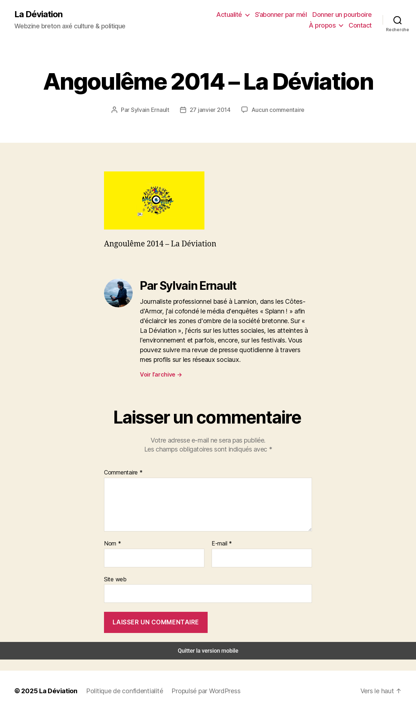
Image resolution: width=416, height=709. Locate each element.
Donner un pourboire (307, 14)
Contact (361, 25)
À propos (352, 14)
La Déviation (37, 14)
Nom (111, 543)
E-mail (221, 543)
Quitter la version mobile (208, 648)
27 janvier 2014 (211, 110)
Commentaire (122, 472)
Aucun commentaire (276, 110)
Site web (114, 578)
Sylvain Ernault (153, 110)
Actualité (199, 14)
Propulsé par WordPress (197, 688)
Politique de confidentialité (118, 688)
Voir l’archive (160, 374)
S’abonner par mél (248, 14)
